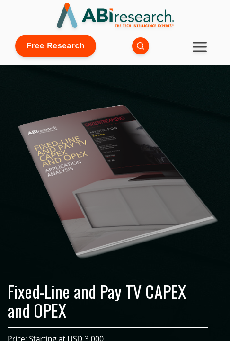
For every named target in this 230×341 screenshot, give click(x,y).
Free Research (56, 46)
